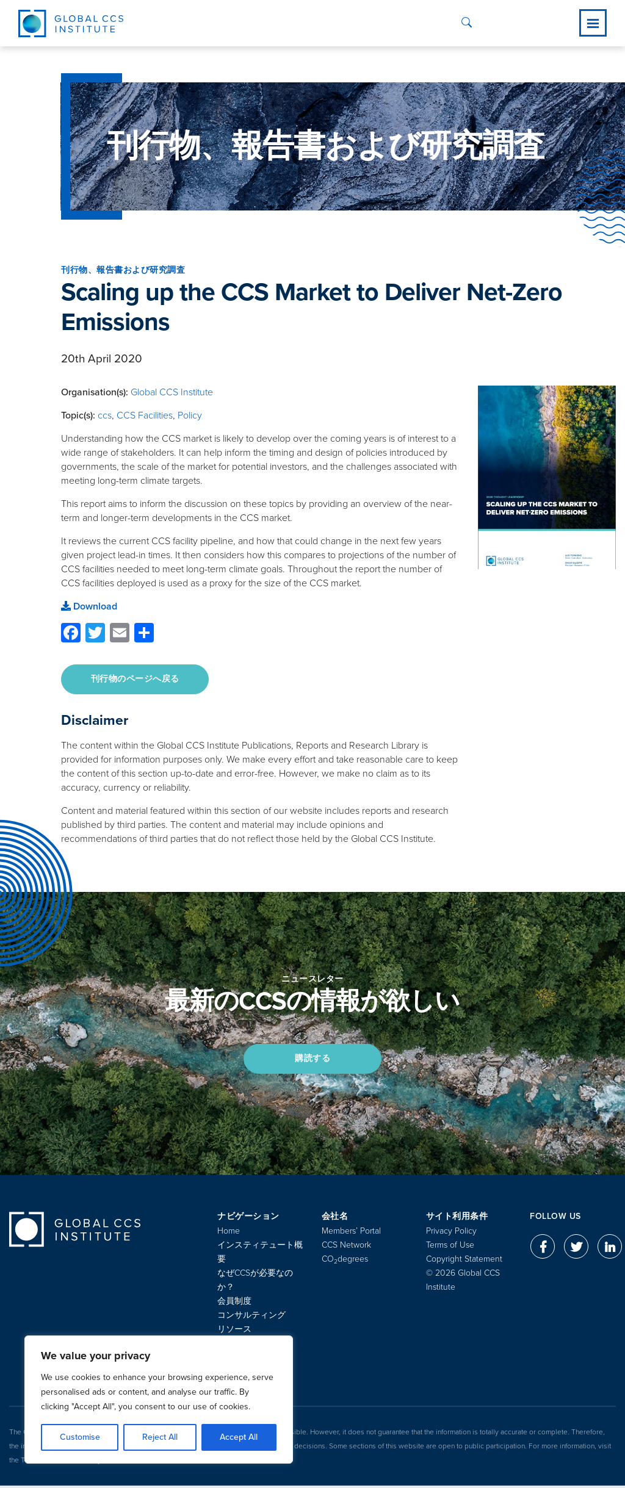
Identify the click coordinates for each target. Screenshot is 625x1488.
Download (89, 606)
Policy (190, 415)
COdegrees (345, 1261)
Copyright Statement (464, 1261)
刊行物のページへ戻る (136, 679)
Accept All (239, 1437)
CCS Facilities (145, 415)
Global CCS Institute (172, 392)
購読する (312, 1060)
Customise (80, 1437)
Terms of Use (450, 1247)
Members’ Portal (351, 1233)
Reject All (160, 1437)
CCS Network (346, 1247)
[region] (158, 1399)
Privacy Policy (451, 1233)
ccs (105, 415)
